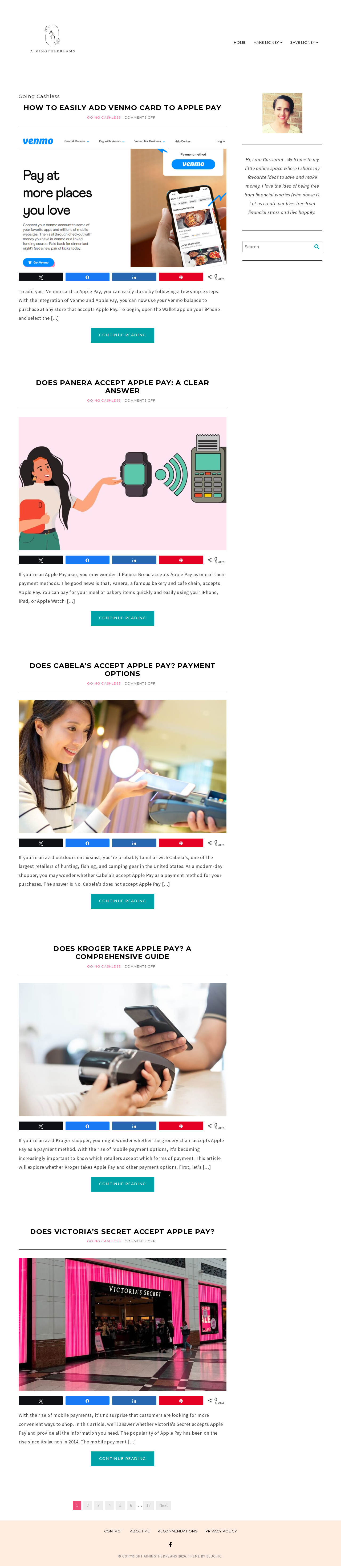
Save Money (302, 42)
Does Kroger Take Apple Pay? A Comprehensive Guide (122, 952)
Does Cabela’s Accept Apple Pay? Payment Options (123, 669)
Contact (113, 1531)
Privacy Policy (221, 1531)
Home (240, 42)
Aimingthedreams (160, 1556)
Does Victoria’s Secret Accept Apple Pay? (122, 1231)
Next (163, 1505)
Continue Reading (122, 335)
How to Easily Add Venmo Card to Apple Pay (122, 107)
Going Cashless (104, 117)
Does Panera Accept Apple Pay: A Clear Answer (122, 386)
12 (148, 1505)
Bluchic (214, 1556)
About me (140, 1531)
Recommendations (177, 1531)
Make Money (266, 42)
